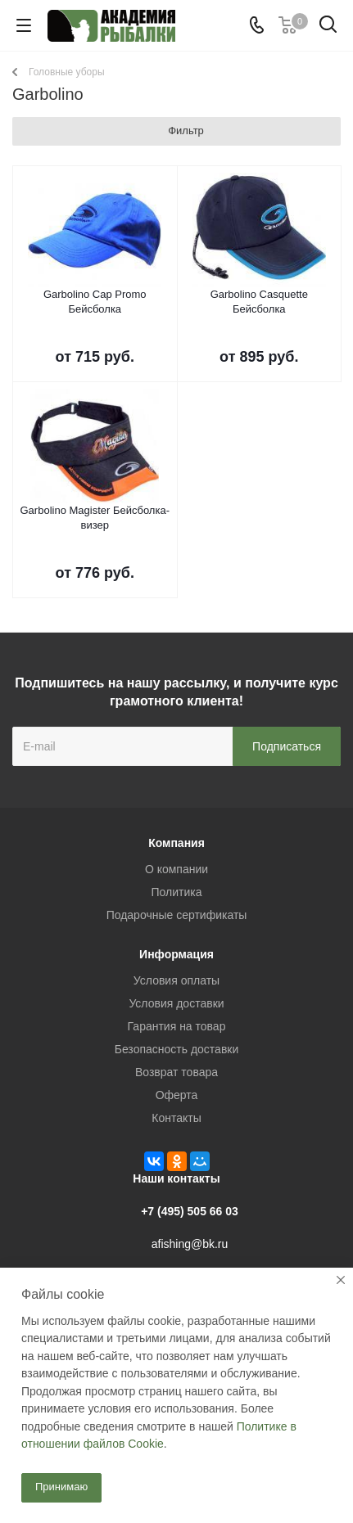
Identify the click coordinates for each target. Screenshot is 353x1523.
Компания (176, 842)
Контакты (176, 1117)
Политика (177, 892)
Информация (176, 954)
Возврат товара (176, 1072)
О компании (176, 869)
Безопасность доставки (177, 1049)
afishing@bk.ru (190, 1243)
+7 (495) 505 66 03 (189, 1211)
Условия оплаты (176, 980)
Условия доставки (176, 1003)
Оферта (177, 1095)
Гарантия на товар (177, 1026)
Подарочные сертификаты (176, 914)
